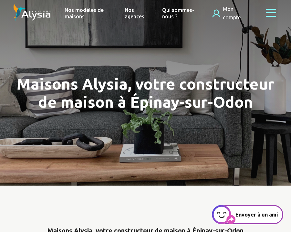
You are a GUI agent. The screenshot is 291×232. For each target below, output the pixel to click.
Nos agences (134, 13)
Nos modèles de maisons (84, 13)
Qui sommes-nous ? (178, 13)
